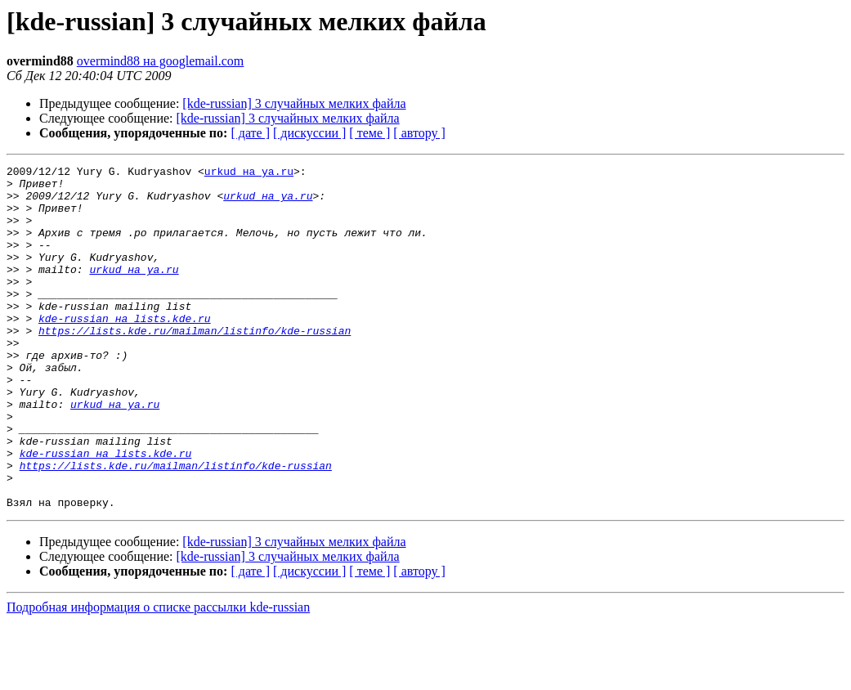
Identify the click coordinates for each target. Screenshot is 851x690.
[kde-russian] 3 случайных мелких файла (293, 103)
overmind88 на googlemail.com (160, 61)
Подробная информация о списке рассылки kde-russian (158, 676)
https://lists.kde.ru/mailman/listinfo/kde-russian (194, 364)
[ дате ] (250, 133)
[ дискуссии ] (309, 133)
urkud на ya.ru (248, 173)
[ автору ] (419, 133)
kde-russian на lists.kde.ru (124, 350)
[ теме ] (369, 133)
